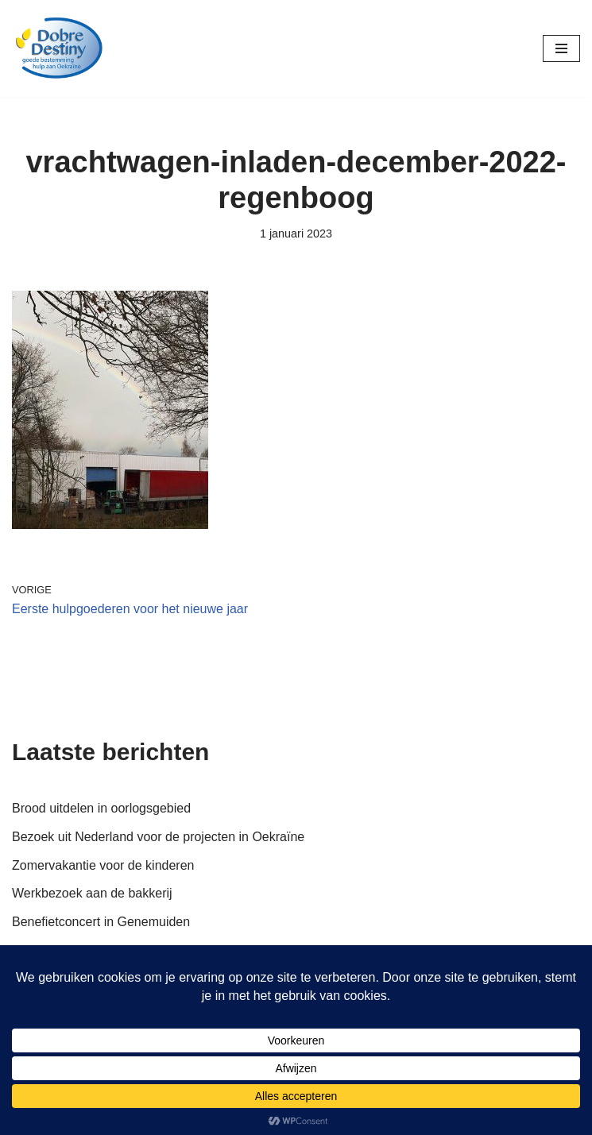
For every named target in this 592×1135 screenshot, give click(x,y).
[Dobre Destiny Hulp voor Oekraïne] (59, 48)
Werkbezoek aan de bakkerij (92, 893)
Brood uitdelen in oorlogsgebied (101, 808)
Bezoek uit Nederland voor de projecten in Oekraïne (158, 837)
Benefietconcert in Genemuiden (101, 921)
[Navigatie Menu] (561, 48)
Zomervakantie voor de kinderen (103, 865)
